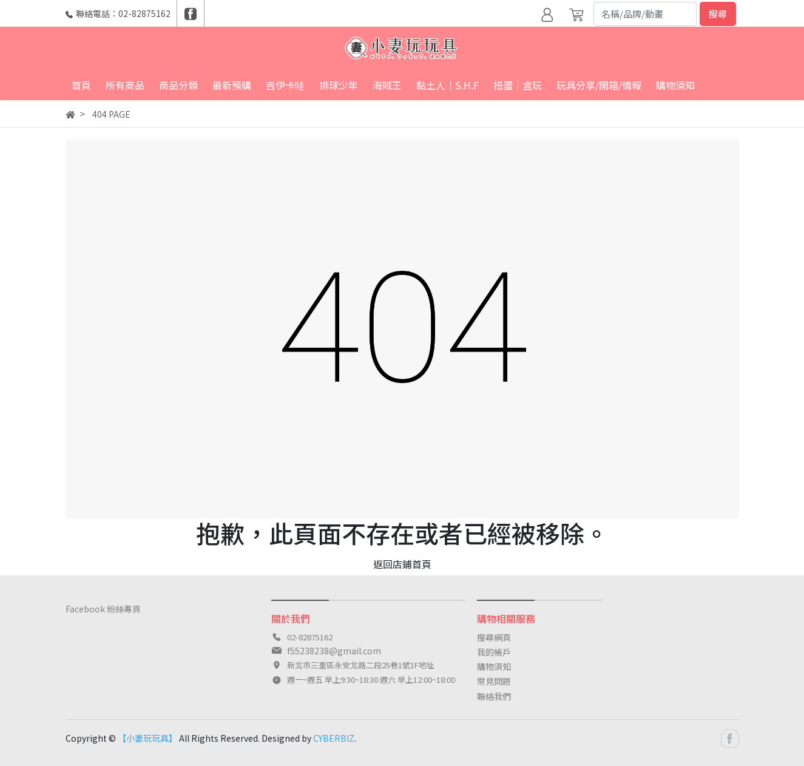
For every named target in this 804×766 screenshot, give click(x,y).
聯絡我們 (494, 696)
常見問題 (494, 681)
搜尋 (718, 13)
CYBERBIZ (333, 738)
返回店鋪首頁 (402, 564)
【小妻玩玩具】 (147, 738)
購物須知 (494, 666)
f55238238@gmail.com (334, 651)
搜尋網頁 (494, 637)
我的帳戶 (494, 652)
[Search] (645, 14)
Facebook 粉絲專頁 (103, 609)
